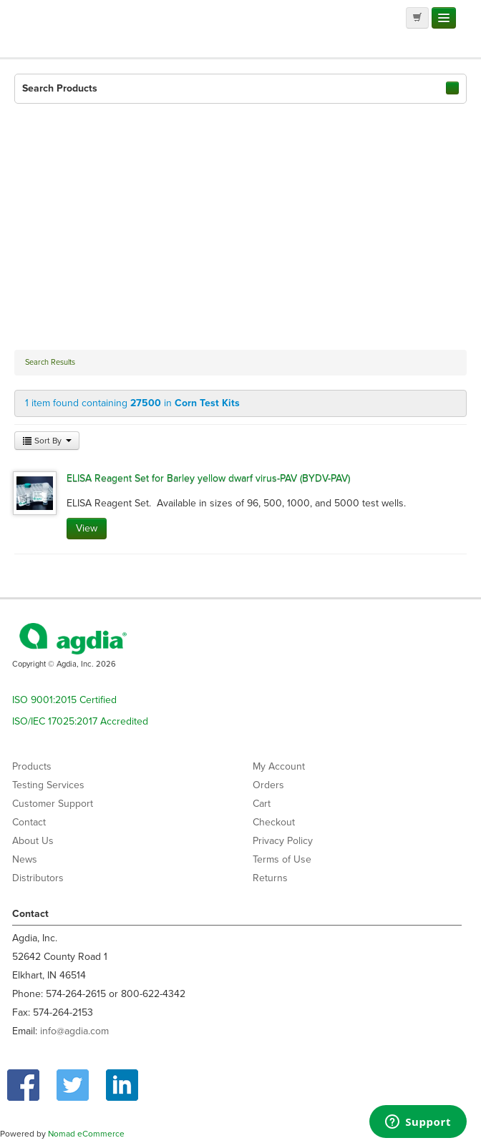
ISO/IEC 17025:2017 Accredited (80, 721)
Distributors (38, 878)
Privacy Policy (283, 841)
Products (32, 766)
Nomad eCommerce (86, 1134)
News (24, 859)
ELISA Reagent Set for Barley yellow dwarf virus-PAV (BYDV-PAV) (208, 478)
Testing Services (48, 785)
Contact (29, 822)
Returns (270, 878)
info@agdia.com (74, 1031)
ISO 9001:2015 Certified (64, 700)
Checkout (274, 822)
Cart (262, 804)
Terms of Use (282, 859)
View (86, 528)
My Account (279, 766)
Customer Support (52, 804)
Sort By (47, 441)
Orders (268, 785)
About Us (33, 841)
